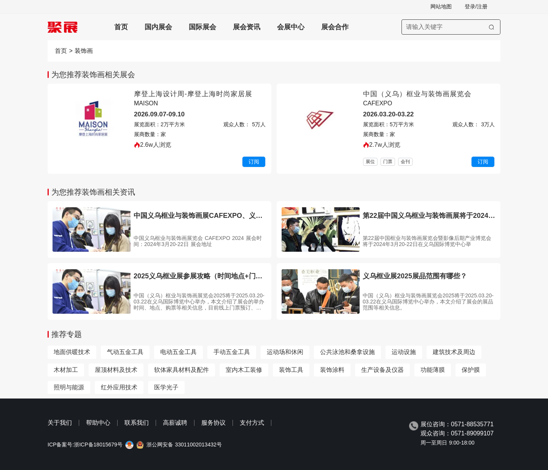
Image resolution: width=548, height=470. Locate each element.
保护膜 (471, 370)
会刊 (405, 161)
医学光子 (166, 387)
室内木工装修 (244, 370)
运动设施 (404, 352)
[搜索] (491, 27)
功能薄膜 (433, 370)
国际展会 (202, 27)
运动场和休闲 (285, 352)
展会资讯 (246, 27)
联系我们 (136, 422)
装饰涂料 (332, 370)
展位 (370, 161)
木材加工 (66, 370)
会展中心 (290, 27)
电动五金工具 (178, 352)
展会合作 (335, 27)
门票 (387, 161)
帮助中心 (98, 422)
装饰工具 (291, 370)
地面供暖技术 (72, 352)
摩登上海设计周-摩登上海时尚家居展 (193, 94)
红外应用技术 (119, 387)
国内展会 (158, 27)
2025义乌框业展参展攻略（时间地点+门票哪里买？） (215, 276)
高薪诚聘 (175, 422)
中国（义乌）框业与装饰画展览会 (417, 94)
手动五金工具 (231, 352)
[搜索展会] (451, 27)
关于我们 (60, 422)
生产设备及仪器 (382, 370)
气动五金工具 (125, 352)
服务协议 (213, 422)
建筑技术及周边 (454, 352)
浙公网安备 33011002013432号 (184, 445)
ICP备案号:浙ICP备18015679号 (85, 445)
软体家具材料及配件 (181, 370)
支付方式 (252, 422)
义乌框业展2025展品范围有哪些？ (415, 276)
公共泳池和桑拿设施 (347, 352)
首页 (121, 27)
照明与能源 (69, 387)
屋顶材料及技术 (116, 370)
